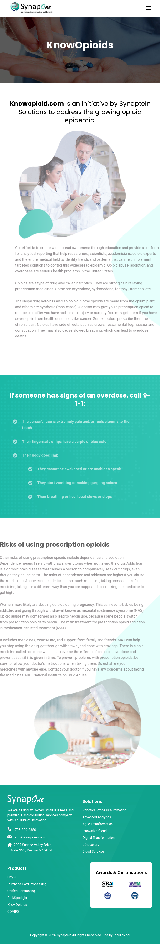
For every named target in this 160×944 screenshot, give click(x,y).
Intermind (122, 935)
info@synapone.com (26, 837)
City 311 (14, 877)
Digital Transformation (98, 838)
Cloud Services (93, 851)
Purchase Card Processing (27, 884)
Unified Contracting (21, 891)
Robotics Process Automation (104, 810)
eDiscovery (90, 845)
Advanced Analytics (96, 817)
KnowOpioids (17, 905)
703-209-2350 (22, 830)
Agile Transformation (97, 824)
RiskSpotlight (17, 898)
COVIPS (13, 912)
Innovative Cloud (94, 831)
